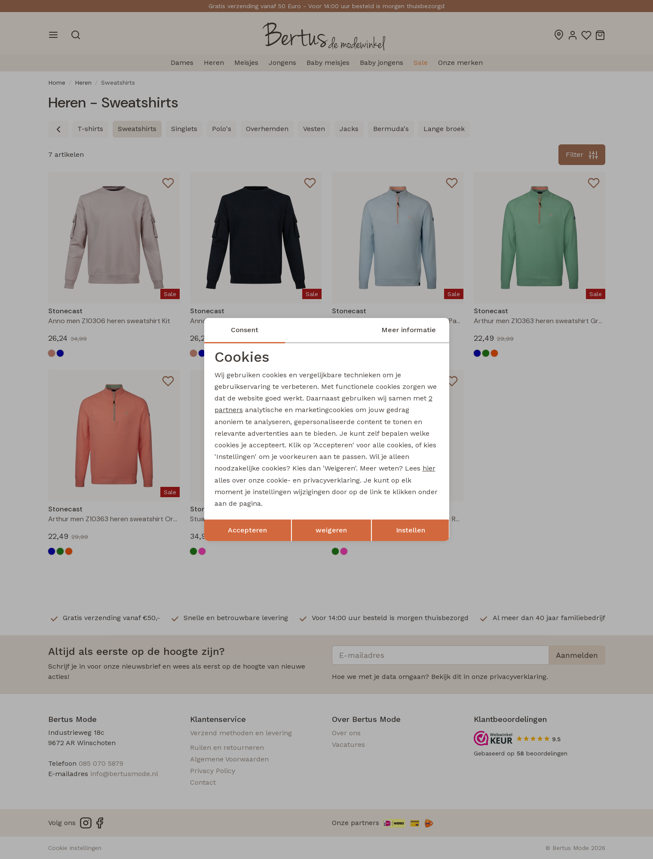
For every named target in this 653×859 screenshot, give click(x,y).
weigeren (331, 530)
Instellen (410, 530)
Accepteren (247, 530)
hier (429, 468)
